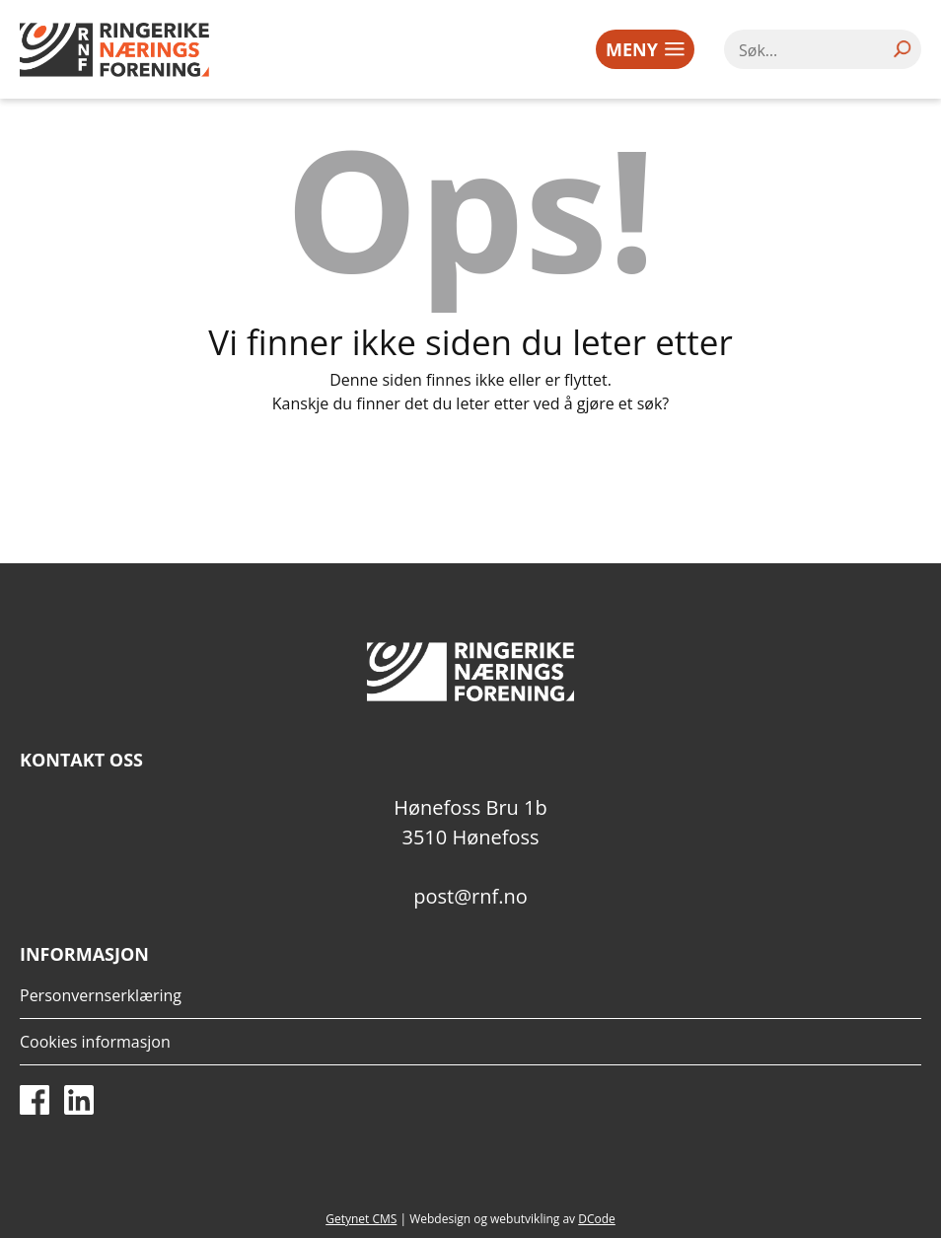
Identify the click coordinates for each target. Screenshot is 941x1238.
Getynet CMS (361, 1218)
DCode (596, 1218)
